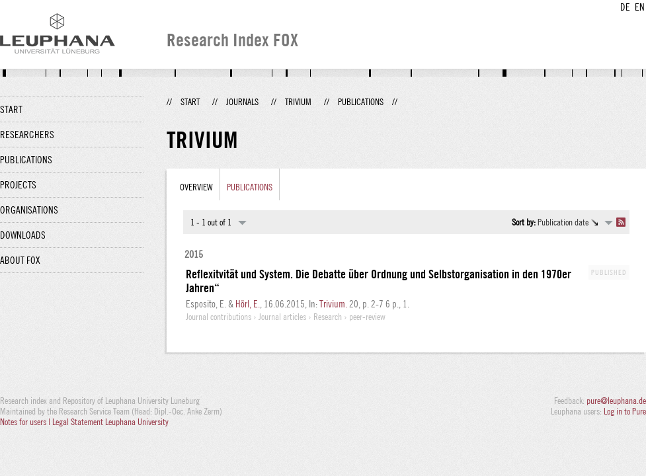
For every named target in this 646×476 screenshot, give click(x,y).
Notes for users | (26, 421)
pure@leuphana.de (616, 400)
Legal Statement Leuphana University (110, 421)
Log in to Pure (625, 411)
